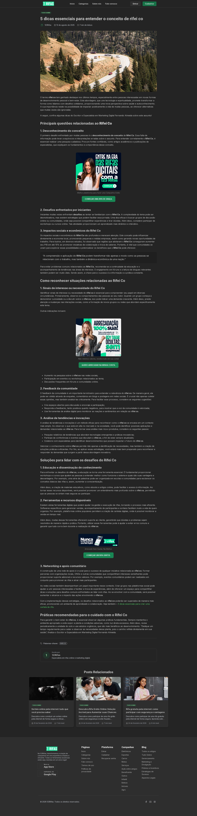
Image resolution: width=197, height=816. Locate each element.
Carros (124, 758)
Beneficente (127, 772)
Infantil (124, 779)
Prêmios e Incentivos (150, 768)
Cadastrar (106, 755)
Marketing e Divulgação (147, 763)
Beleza (124, 783)
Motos (124, 762)
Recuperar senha (109, 758)
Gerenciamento (148, 758)
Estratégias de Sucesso (148, 772)
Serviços (125, 765)
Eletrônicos (126, 751)
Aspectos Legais (148, 778)
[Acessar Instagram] (155, 802)
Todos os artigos (149, 751)
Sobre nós (96, 4)
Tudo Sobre (147, 755)
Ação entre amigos (129, 769)
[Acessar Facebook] (146, 802)
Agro (124, 790)
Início (72, 4)
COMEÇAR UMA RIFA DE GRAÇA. (98, 199)
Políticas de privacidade (86, 770)
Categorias (83, 4)
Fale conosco (111, 4)
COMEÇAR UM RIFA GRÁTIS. (98, 555)
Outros (124, 776)
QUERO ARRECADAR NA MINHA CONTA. (98, 365)
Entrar (104, 751)
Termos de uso (87, 765)
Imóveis (125, 786)
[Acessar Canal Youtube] (150, 802)
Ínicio (83, 751)
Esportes (125, 755)
